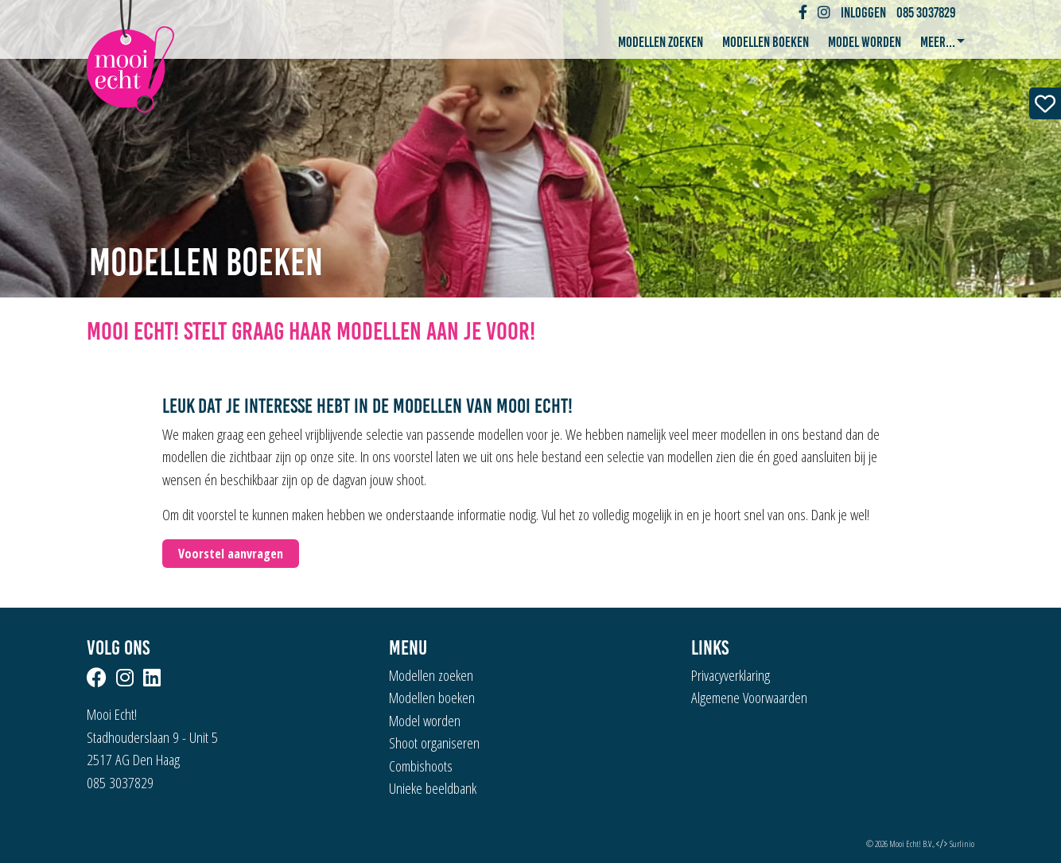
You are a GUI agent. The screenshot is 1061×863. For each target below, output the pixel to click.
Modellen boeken (765, 42)
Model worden (864, 42)
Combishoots (421, 766)
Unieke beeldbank (432, 788)
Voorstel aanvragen (230, 553)
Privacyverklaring (730, 675)
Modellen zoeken (660, 42)
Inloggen (863, 12)
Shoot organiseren (434, 743)
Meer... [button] (939, 42)
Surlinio (962, 843)
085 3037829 (926, 12)
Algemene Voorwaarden (749, 697)
